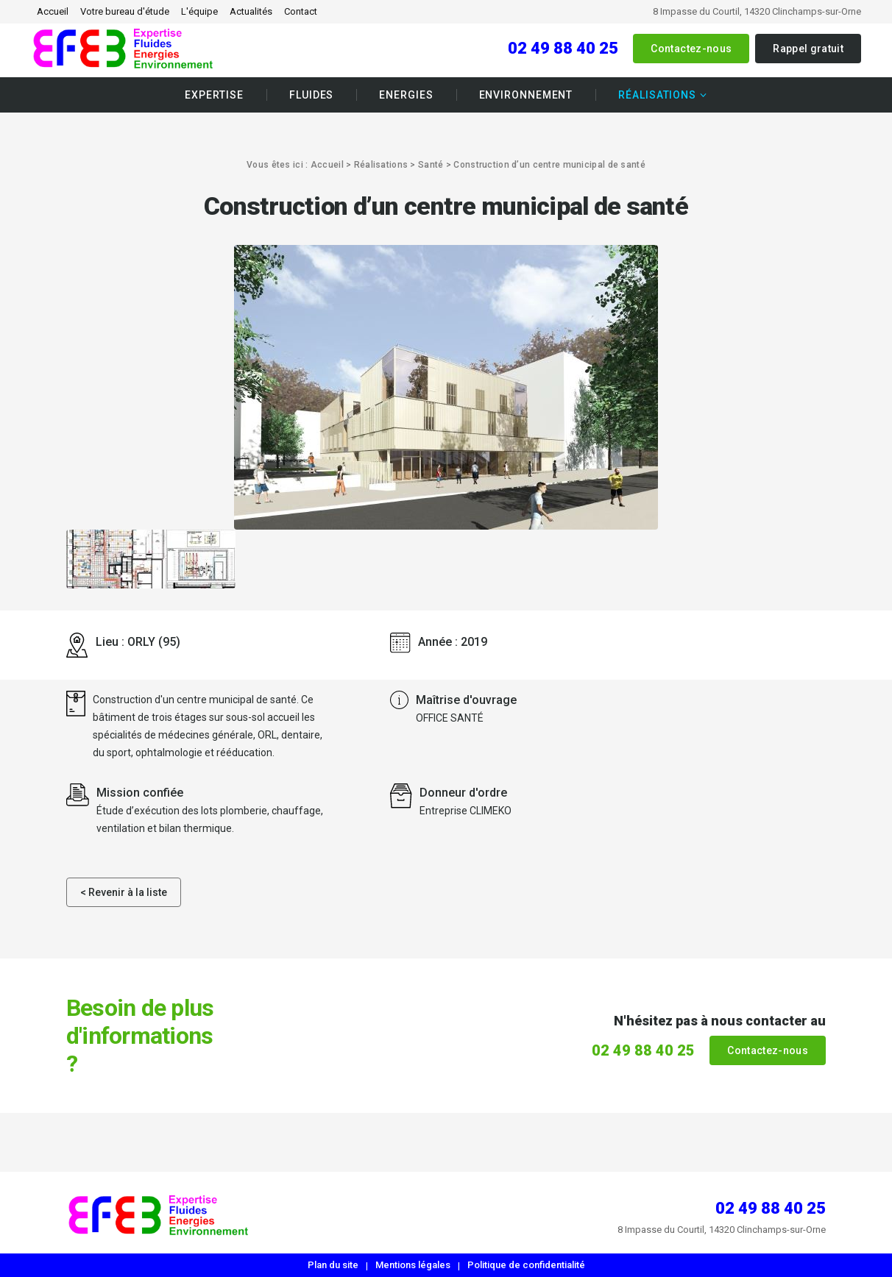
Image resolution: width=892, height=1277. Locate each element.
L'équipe (199, 11)
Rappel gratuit (808, 48)
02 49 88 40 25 (563, 48)
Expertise (214, 95)
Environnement (526, 95)
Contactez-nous (691, 48)
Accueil (52, 11)
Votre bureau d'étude (124, 11)
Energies (406, 95)
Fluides (311, 95)
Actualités (251, 11)
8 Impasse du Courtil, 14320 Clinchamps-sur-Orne (757, 11)
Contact (300, 11)
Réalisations (657, 95)
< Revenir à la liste (123, 892)
